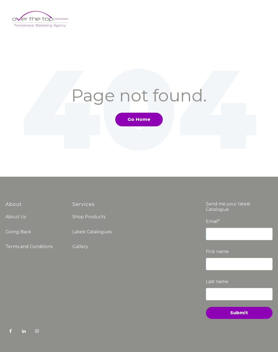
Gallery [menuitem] (80, 246)
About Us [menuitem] (15, 216)
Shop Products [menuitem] (88, 216)
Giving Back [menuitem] (18, 231)
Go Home (139, 119)
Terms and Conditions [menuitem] (29, 246)
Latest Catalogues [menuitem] (92, 231)
